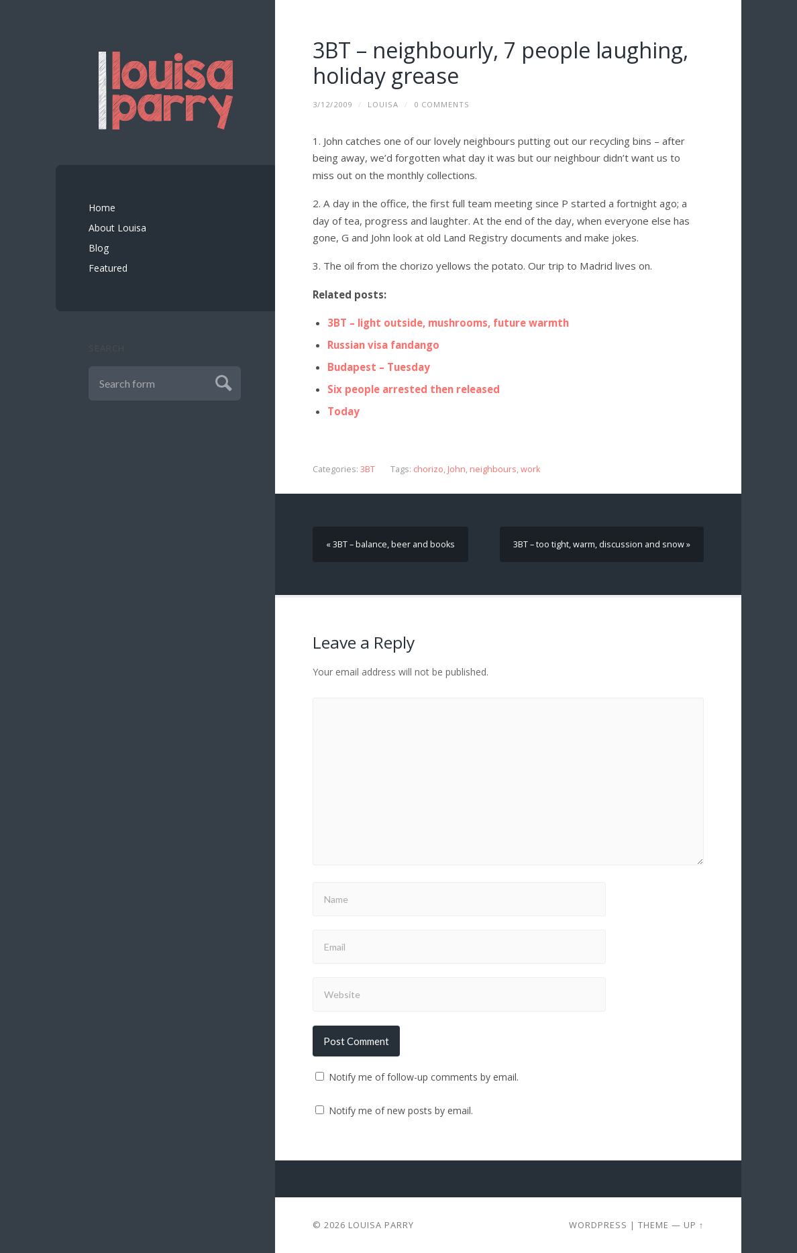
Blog (99, 247)
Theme (653, 1225)
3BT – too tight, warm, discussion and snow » (601, 544)
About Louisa (117, 227)
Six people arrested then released (413, 389)
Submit (221, 381)
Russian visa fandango (383, 344)
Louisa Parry (381, 1225)
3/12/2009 (332, 104)
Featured (108, 268)
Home (102, 207)
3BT (367, 469)
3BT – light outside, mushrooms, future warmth (448, 322)
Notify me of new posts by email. (401, 1110)
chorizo (428, 469)
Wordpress (598, 1225)
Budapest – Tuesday (378, 367)
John (456, 469)
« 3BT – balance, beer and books (390, 544)
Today (343, 411)
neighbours (493, 469)
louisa (383, 104)
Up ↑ (694, 1225)
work (530, 469)
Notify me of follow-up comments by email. (424, 1077)
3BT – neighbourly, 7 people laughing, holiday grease (500, 63)
